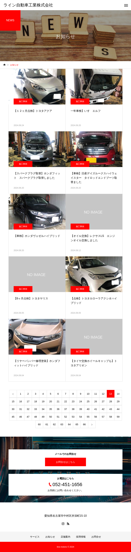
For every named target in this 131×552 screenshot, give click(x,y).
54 (80, 416)
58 (110, 416)
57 (103, 416)
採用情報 (81, 536)
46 (20, 416)
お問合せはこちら (65, 462)
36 (58, 409)
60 (39, 424)
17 (28, 401)
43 (110, 409)
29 (118, 401)
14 (118, 393)
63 (62, 424)
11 (95, 393)
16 (20, 401)
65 (77, 424)
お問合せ (96, 536)
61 (47, 424)
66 (84, 424)
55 (88, 416)
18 (35, 401)
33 (35, 409)
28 (110, 401)
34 (43, 409)
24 (80, 401)
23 (73, 401)
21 (58, 401)
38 (73, 409)
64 (69, 424)
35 (50, 409)
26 (95, 401)
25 (88, 401)
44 (118, 409)
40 (88, 409)
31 (20, 409)
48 (35, 416)
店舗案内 (65, 536)
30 (13, 409)
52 (65, 416)
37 (65, 409)
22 (65, 401)
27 (103, 401)
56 (95, 416)
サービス (35, 536)
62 (54, 424)
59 (118, 416)
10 (88, 393)
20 (50, 401)
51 (58, 416)
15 (13, 401)
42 (103, 409)
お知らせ (50, 536)
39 (80, 409)
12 (103, 393)
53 (73, 416)
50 (50, 416)
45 (13, 416)
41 (95, 409)
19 (43, 401)
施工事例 (23, 101)
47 (28, 416)
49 (43, 416)
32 (28, 409)
